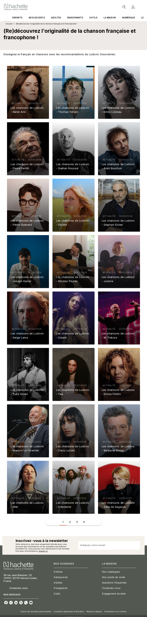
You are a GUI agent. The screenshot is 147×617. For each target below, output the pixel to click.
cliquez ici (43, 551)
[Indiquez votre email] (105, 545)
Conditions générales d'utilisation (69, 611)
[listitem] (6, 602)
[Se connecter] (136, 7)
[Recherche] (124, 7)
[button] (28, 92)
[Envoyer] (136, 545)
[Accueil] (16, 7)
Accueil (9, 24)
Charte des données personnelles (36, 611)
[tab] (7, 17)
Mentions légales (94, 611)
